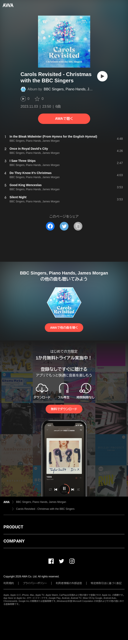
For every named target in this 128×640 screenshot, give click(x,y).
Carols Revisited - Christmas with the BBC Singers (45, 508)
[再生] (102, 76)
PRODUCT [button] (13, 527)
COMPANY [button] (14, 541)
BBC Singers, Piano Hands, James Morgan (77, 89)
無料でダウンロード (64, 409)
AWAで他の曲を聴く (64, 327)
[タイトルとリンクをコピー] (78, 226)
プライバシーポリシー (35, 583)
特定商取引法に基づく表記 (106, 583)
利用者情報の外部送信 (69, 583)
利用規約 (8, 583)
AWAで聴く (64, 118)
